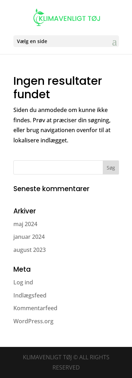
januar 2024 (29, 237)
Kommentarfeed (35, 308)
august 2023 (29, 250)
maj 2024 (25, 224)
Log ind (23, 282)
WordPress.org (33, 321)
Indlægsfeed (29, 295)
